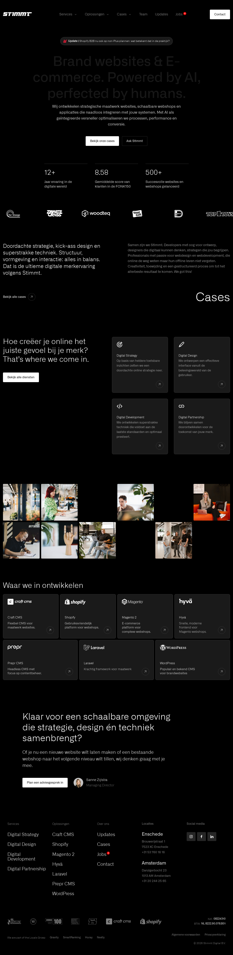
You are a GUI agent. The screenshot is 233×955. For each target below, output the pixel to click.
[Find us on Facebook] (201, 836)
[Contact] (220, 14)
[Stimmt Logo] (17, 14)
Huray (88, 937)
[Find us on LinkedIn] (211, 836)
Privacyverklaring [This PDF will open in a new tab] (215, 935)
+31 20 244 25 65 (154, 881)
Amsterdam (154, 863)
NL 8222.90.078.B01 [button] (213, 923)
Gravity (54, 937)
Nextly (101, 937)
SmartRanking (72, 937)
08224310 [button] (220, 919)
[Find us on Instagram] (191, 836)
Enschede (152, 834)
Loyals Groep (37, 937)
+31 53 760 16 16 (153, 852)
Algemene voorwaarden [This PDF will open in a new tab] (186, 935)
